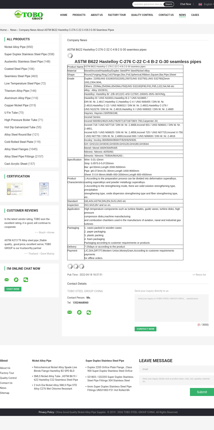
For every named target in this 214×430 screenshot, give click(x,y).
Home (63, 15)
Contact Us (166, 15)
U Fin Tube (11, 112)
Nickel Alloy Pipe (15, 47)
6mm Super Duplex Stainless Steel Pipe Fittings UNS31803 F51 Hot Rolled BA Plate (109, 389)
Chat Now (185, 4)
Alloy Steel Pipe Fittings (19, 156)
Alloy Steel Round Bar (18, 134)
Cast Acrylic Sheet (15, 163)
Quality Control (142, 15)
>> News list (199, 274)
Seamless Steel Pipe (17, 76)
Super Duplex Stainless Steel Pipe (25, 54)
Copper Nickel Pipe (16, 105)
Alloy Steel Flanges (16, 149)
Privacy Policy (46, 412)
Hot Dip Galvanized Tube (19, 127)
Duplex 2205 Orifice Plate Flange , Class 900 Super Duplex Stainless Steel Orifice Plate (109, 369)
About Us (97, 15)
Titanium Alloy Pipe (16, 90)
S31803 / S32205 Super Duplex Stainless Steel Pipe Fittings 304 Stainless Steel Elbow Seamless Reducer (110, 379)
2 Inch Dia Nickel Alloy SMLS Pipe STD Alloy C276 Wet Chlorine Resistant (55, 387)
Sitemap (4, 393)
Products (79, 15)
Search (168, 4)
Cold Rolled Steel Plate (18, 142)
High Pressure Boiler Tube (20, 120)
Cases (195, 15)
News (182, 15)
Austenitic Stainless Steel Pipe (23, 61)
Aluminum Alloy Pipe (17, 98)
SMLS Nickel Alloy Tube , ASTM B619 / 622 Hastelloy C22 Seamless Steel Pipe (56, 378)
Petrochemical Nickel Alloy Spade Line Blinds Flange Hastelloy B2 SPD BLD (55, 369)
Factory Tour (117, 15)
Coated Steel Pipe (15, 69)
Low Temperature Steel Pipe (22, 83)
